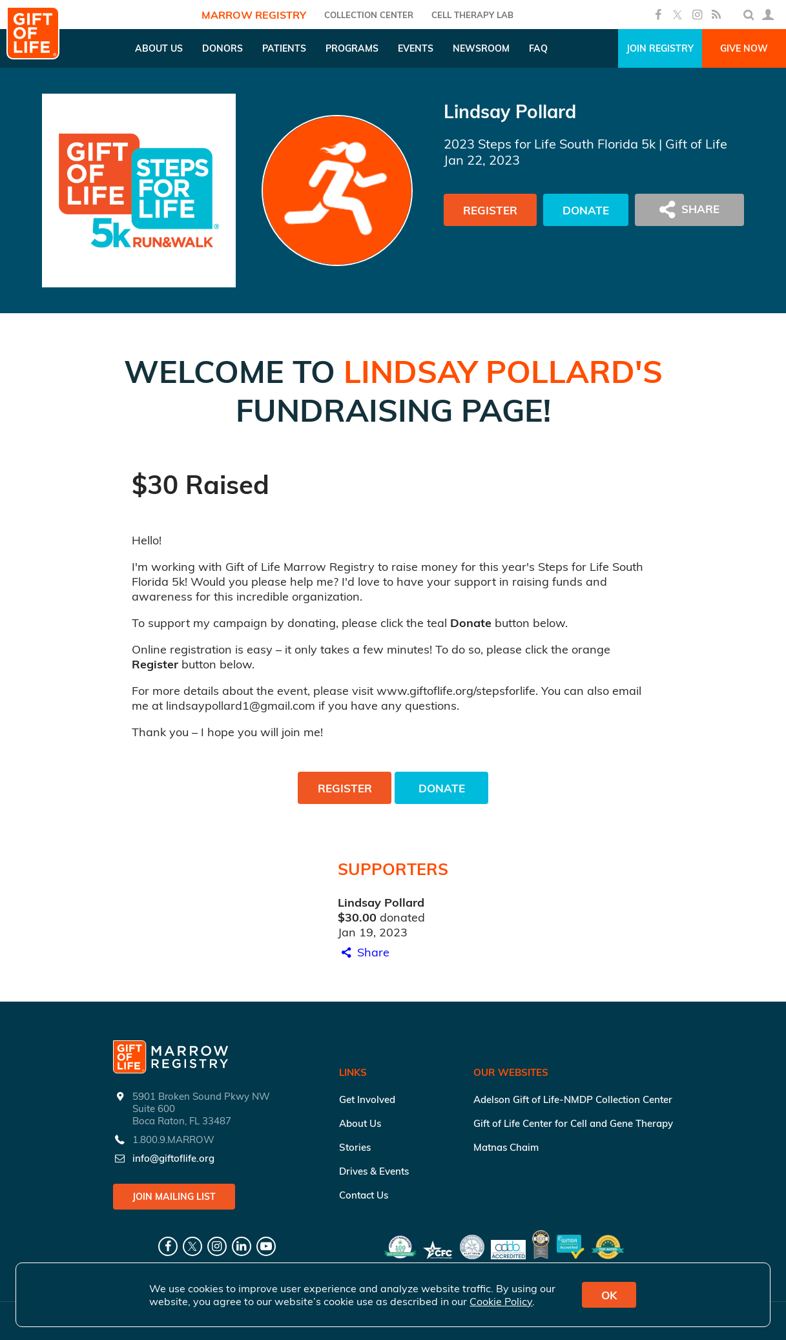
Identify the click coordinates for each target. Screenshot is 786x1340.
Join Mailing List (174, 1196)
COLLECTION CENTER (368, 15)
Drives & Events (374, 1171)
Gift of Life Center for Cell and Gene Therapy (573, 1123)
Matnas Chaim (506, 1147)
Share (363, 952)
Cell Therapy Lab (472, 15)
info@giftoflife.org (173, 1158)
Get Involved (367, 1099)
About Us (360, 1123)
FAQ (538, 48)
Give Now (744, 48)
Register (490, 210)
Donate (586, 210)
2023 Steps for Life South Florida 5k (550, 144)
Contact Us (363, 1195)
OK (609, 1295)
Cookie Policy (501, 1301)
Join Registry (660, 48)
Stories (355, 1147)
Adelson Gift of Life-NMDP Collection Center (572, 1099)
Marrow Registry (254, 14)
